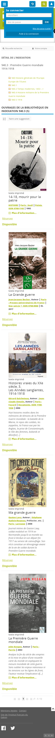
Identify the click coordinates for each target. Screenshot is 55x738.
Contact (22, 710)
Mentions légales (9, 710)
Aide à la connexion (29, 33)
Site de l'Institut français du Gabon (14, 716)
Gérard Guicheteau (19, 398)
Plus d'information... (24, 213)
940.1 (13, 85)
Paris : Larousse (17, 523)
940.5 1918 (15, 99)
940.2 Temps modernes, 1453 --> (26, 88)
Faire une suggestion (19, 118)
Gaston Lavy (15, 517)
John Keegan (15, 646)
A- (46, 735)
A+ (52, 735)
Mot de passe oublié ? (42, 28)
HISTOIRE (13, 205)
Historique (32, 4)
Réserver (7, 218)
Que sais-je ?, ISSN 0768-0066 (23, 305)
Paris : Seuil (26, 205)
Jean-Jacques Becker (19, 299)
